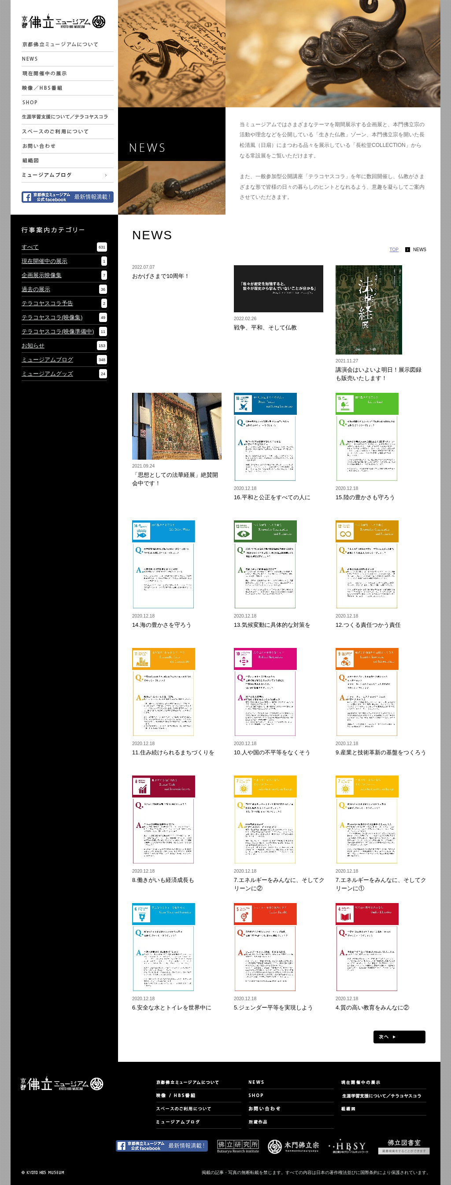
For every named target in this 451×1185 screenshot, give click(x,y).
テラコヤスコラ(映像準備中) (58, 331)
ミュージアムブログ (47, 359)
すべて (30, 247)
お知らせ (33, 345)
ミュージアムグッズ (47, 373)
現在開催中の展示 (44, 261)
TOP (394, 249)
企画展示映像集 (42, 275)
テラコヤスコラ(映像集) (52, 317)
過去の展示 (36, 289)
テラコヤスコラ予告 (47, 303)
